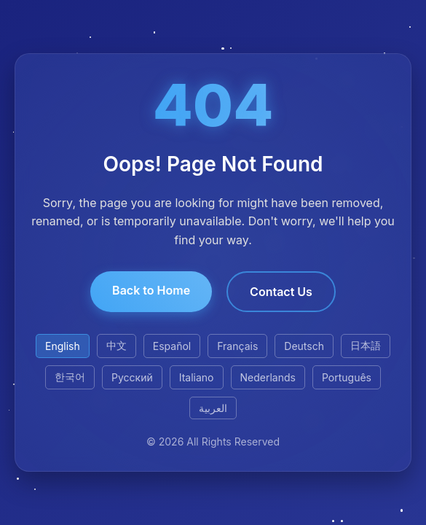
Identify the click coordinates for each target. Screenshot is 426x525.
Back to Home (151, 290)
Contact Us (281, 291)
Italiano (196, 377)
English (62, 346)
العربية (213, 408)
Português (346, 377)
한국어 (70, 376)
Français (237, 346)
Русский (132, 377)
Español (172, 346)
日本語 (365, 345)
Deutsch (304, 346)
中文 (116, 345)
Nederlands (268, 377)
